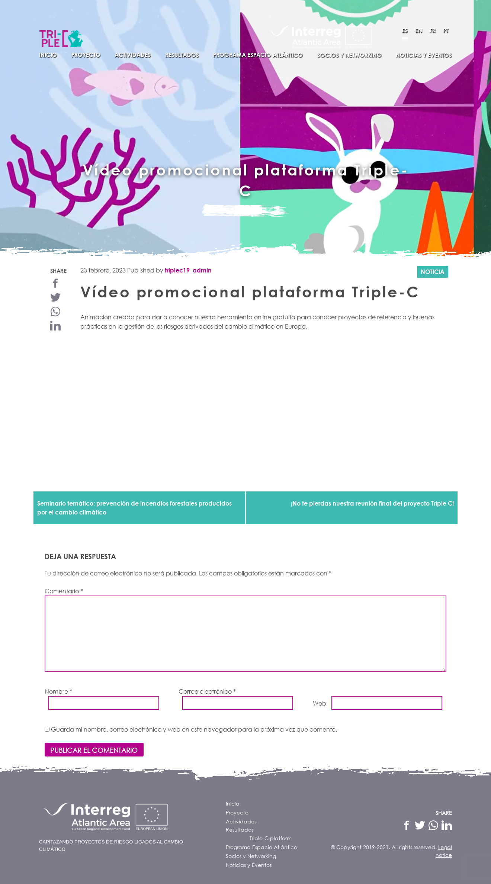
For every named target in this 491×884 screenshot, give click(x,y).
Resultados (182, 55)
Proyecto (85, 55)
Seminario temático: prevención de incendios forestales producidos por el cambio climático (134, 508)
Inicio (48, 55)
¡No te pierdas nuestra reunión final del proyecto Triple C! (372, 503)
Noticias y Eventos (424, 55)
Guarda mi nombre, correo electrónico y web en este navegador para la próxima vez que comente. (194, 729)
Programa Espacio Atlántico (258, 55)
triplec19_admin (188, 270)
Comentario (64, 591)
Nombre (58, 691)
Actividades (133, 55)
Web (319, 703)
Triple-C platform (271, 838)
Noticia (433, 271)
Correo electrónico (207, 691)
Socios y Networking (349, 55)
